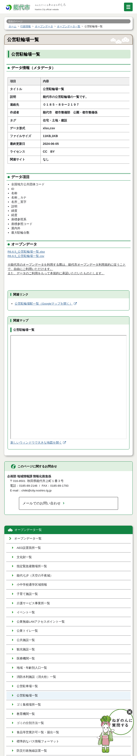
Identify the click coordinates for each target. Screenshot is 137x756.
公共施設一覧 (26, 640)
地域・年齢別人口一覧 (32, 667)
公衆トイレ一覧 (27, 630)
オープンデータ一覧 (28, 529)
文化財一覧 (24, 557)
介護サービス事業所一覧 (33, 603)
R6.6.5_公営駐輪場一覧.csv (26, 256)
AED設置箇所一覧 (29, 547)
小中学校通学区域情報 (32, 584)
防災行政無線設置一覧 (32, 750)
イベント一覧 (26, 612)
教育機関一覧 (26, 714)
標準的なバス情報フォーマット (38, 741)
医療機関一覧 (26, 658)
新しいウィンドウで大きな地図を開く (36, 442)
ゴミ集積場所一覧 (29, 704)
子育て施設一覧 (27, 594)
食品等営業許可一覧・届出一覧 (38, 732)
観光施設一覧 (26, 649)
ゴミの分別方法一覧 (30, 723)
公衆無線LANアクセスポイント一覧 (41, 621)
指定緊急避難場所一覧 (32, 566)
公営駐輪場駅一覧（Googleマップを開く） (44, 303)
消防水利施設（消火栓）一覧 (36, 676)
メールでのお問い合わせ (42, 503)
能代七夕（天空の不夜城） (35, 575)
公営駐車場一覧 (27, 686)
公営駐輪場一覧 (27, 695)
